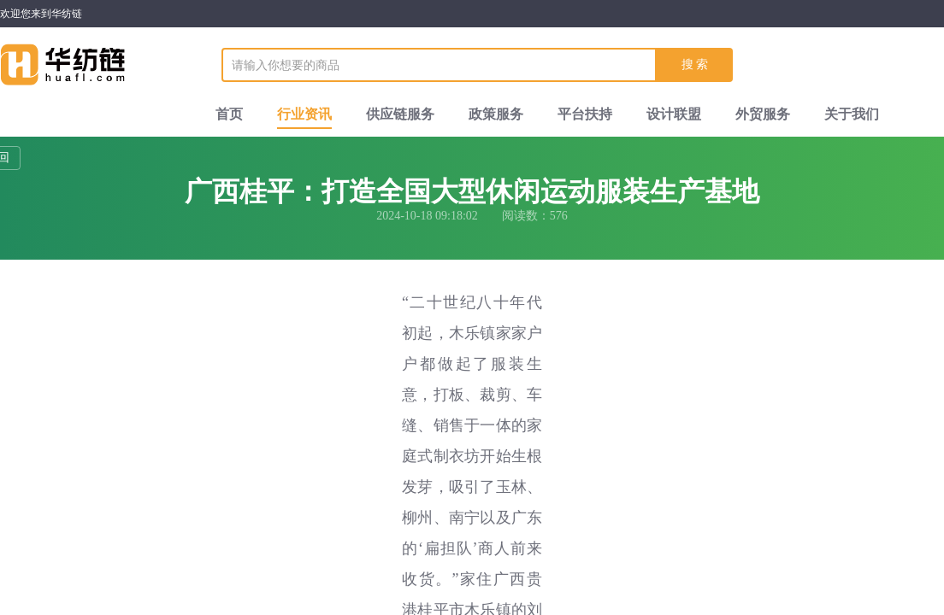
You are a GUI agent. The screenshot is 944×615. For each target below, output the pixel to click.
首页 (229, 114)
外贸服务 (762, 114)
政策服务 (496, 114)
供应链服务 (400, 114)
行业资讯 (304, 114)
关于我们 (851, 114)
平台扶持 (585, 114)
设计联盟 (673, 114)
